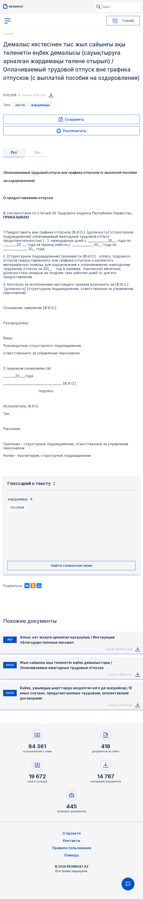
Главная (8, 33)
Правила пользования (71, 848)
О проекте (71, 833)
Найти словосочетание (71, 565)
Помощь (71, 855)
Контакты (71, 840)
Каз (37, 152)
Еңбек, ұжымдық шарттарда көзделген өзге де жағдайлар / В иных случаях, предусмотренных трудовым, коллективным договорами (76, 693)
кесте (20, 105)
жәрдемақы (40, 105)
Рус (14, 152)
